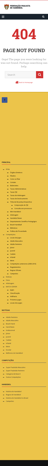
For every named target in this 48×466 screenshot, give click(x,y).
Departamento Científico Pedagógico (23, 221)
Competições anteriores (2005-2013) (23, 264)
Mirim (12, 260)
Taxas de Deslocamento (19, 198)
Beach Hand (10, 324)
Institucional (10, 330)
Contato (13, 182)
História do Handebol (13, 391)
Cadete (12, 254)
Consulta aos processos (23, 208)
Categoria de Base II (13, 374)
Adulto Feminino (16, 244)
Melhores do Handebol (14, 353)
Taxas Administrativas (18, 189)
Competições (10, 234)
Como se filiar (15, 179)
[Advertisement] (24, 132)
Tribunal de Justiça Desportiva (21, 202)
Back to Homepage (26, 82)
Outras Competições (13, 377)
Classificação (15, 293)
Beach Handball (16, 225)
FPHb (8, 169)
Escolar (8, 350)
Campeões (14, 274)
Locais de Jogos (15, 238)
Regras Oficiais (15, 270)
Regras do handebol (13, 395)
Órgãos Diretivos (16, 172)
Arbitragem (14, 215)
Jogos (12, 290)
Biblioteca (14, 228)
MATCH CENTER (11, 287)
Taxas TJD (13, 192)
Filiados (13, 176)
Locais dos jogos (16, 303)
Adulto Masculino (16, 241)
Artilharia (13, 296)
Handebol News (16, 218)
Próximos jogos (15, 300)
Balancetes (14, 185)
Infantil (12, 257)
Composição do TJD (21, 205)
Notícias (9, 277)
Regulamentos (15, 267)
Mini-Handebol (15, 212)
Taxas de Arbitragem (17, 195)
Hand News (10, 327)
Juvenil (12, 251)
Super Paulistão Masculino (15, 367)
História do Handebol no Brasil (17, 398)
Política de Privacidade (18, 231)
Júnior (12, 247)
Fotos (8, 280)
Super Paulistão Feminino (15, 371)
